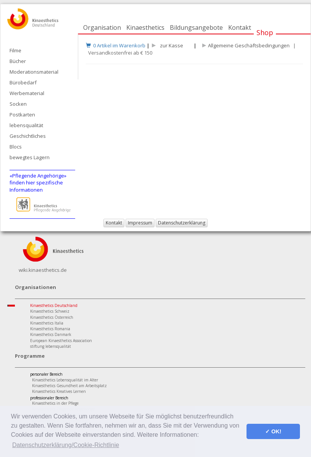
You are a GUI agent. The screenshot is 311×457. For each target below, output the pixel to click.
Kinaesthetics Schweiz (49, 311)
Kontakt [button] (114, 223)
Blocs (16, 146)
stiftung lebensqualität (50, 346)
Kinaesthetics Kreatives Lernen (59, 391)
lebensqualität (26, 125)
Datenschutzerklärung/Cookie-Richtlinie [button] (65, 445)
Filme (15, 50)
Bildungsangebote (196, 27)
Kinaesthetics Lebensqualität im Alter (65, 380)
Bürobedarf (23, 82)
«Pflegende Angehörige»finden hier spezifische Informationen (38, 182)
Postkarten (22, 114)
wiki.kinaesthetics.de (43, 269)
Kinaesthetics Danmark (50, 334)
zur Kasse (170, 45)
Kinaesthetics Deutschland (53, 305)
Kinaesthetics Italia (46, 323)
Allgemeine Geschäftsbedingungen (249, 45)
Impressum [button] (140, 223)
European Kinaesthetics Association (61, 340)
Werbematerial (27, 93)
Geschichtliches (28, 135)
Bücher (18, 61)
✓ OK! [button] (273, 431)
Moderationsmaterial (34, 71)
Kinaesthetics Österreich (51, 317)
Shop (264, 32)
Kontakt (239, 27)
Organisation (102, 27)
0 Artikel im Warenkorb (115, 45)
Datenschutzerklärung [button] (181, 223)
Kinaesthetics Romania (50, 328)
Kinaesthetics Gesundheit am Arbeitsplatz (69, 385)
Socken (18, 103)
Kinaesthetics (145, 27)
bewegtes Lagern (30, 157)
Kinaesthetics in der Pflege (55, 403)
